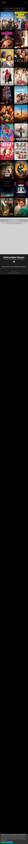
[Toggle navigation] (25, 2)
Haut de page (13, 271)
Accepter (3, 842)
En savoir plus (9, 842)
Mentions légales (5, 266)
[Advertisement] (14, 239)
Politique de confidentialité (20, 266)
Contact (11, 266)
